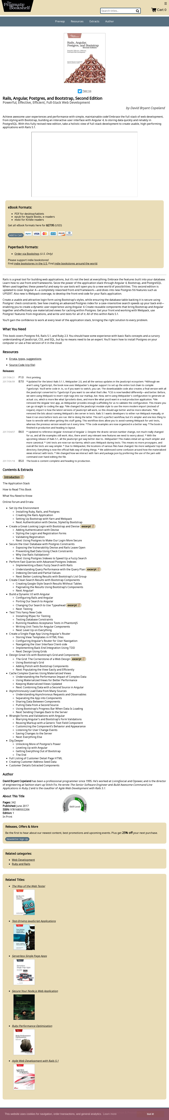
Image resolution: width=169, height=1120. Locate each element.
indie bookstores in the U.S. (31, 263)
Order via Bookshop (27, 254)
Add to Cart (15, 235)
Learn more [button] (110, 1114)
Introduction (14, 477)
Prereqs (60, 21)
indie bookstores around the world (75, 263)
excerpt (88, 526)
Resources (77, 21)
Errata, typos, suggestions (25, 359)
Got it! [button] (150, 1114)
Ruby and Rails (21, 864)
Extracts (94, 21)
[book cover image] (84, 58)
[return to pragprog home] (17, 7)
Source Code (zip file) (22, 365)
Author (109, 21)
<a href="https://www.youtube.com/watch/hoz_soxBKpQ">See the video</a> (84, 164)
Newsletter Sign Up (17, 839)
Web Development (23, 860)
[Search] (138, 11)
